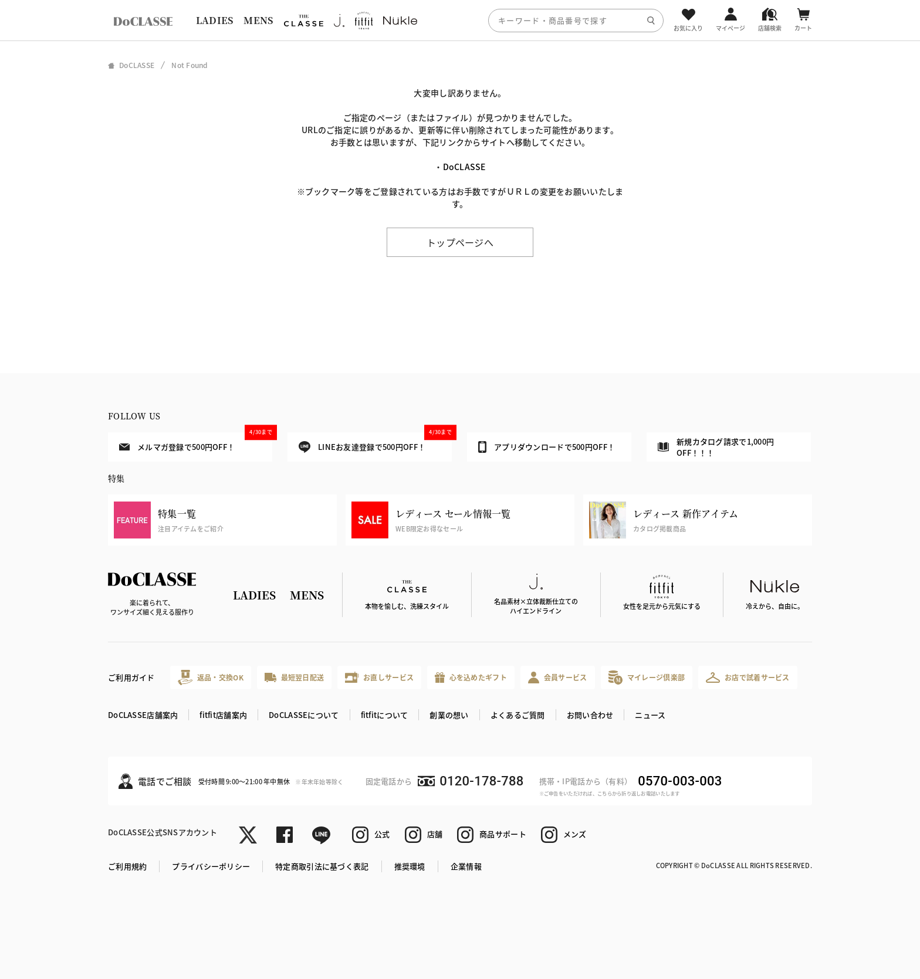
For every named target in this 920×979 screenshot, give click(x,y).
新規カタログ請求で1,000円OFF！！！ (716, 447)
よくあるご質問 (518, 714)
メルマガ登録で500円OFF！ (195, 442)
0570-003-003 (680, 781)
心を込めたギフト (471, 677)
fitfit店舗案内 (223, 714)
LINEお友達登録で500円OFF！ (375, 442)
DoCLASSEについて (304, 714)
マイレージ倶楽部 (646, 677)
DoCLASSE (464, 166)
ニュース (650, 714)
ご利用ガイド (131, 677)
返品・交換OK (210, 677)
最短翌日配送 (294, 677)
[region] (460, 20)
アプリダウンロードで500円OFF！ (546, 447)
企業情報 (466, 866)
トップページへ (460, 242)
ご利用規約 (127, 866)
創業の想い (448, 714)
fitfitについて (384, 714)
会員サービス (557, 677)
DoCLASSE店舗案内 (143, 714)
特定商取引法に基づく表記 (321, 866)
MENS (258, 20)
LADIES (215, 20)
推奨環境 (409, 866)
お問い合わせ (590, 714)
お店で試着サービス (748, 677)
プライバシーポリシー (211, 866)
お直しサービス (379, 677)
